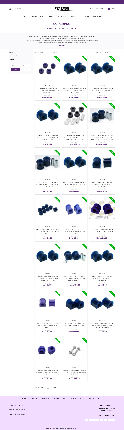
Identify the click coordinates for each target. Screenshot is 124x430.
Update (15, 70)
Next (55, 52)
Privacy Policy (17, 405)
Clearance (62, 16)
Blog (100, 398)
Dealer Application (77, 398)
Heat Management (37, 16)
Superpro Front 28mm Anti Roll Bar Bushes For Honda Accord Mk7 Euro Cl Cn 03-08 (47, 278)
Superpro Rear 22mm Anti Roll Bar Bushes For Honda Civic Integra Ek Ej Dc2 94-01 (74, 90)
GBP (91, 8)
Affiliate (34, 398)
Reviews (86, 16)
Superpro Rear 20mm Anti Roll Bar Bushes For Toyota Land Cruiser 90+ (47, 325)
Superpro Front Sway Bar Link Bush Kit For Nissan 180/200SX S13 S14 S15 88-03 (47, 90)
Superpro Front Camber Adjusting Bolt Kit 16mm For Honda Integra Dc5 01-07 (74, 372)
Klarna (91, 398)
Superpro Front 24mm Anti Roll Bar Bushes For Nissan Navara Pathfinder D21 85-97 (102, 325)
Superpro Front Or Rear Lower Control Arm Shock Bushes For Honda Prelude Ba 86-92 (74, 137)
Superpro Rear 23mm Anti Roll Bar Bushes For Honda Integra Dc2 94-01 (74, 184)
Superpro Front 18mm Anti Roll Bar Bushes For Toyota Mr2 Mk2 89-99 (74, 231)
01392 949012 (110, 2)
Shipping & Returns (17, 414)
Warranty (45, 398)
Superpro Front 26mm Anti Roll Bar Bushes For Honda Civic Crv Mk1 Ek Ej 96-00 (47, 137)
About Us (74, 16)
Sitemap (75, 428)
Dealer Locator (59, 398)
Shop (52, 16)
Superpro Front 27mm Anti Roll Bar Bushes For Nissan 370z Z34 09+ (102, 231)
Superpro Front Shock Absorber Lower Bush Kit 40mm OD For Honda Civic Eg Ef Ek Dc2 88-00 (102, 137)
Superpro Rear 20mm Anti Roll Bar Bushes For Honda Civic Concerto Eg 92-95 (102, 278)
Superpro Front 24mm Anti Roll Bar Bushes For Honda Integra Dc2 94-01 (102, 90)
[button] (20, 59)
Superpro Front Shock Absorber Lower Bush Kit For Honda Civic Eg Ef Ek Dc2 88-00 (47, 184)
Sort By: (98, 52)
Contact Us (97, 16)
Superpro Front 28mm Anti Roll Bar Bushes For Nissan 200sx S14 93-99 (47, 372)
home (24, 398)
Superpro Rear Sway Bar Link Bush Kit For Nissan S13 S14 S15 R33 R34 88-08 (47, 231)
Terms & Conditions (17, 410)
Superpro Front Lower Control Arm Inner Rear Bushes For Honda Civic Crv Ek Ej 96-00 (74, 278)
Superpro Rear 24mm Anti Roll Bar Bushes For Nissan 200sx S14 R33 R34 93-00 (102, 184)
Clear (26, 70)
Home (24, 16)
